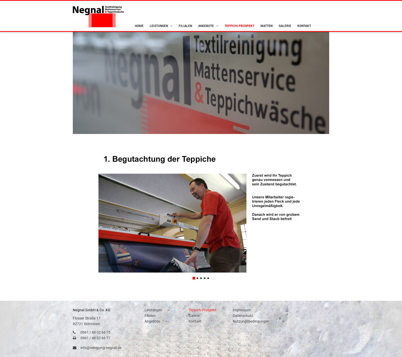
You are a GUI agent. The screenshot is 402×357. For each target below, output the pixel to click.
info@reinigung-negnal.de (101, 348)
